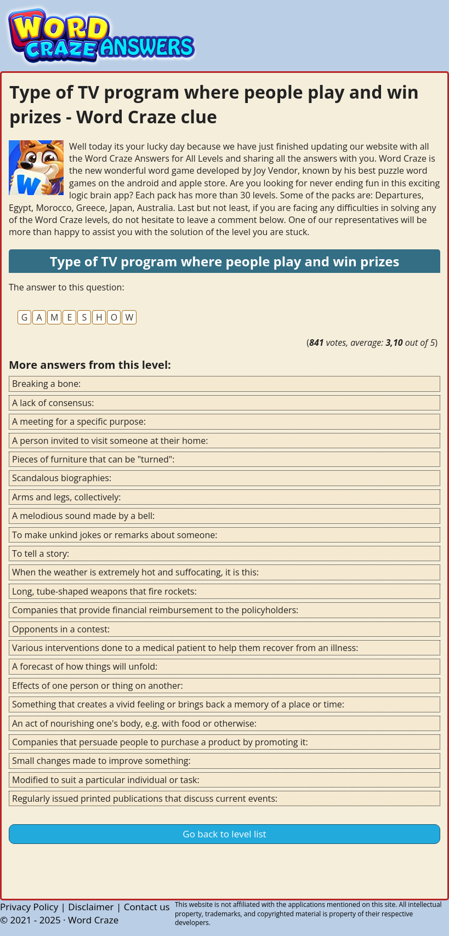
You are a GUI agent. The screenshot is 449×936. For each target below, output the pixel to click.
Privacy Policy (29, 906)
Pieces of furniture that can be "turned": (93, 459)
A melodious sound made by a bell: (83, 516)
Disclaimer (90, 906)
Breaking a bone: (46, 384)
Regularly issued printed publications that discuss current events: (144, 798)
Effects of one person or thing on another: (97, 686)
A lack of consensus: (53, 403)
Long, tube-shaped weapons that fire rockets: (104, 591)
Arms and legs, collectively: (66, 497)
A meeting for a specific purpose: (79, 421)
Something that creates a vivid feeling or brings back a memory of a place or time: (178, 704)
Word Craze (93, 920)
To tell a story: (40, 553)
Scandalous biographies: (61, 478)
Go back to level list (224, 833)
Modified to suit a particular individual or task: (106, 780)
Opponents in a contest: (61, 629)
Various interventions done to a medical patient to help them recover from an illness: (185, 648)
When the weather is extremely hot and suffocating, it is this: (135, 572)
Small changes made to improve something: (101, 761)
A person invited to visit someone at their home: (110, 441)
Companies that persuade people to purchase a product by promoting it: (160, 742)
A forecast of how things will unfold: (84, 666)
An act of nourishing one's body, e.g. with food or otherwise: (134, 723)
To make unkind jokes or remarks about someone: (114, 535)
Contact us (147, 906)
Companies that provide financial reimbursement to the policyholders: (155, 610)
